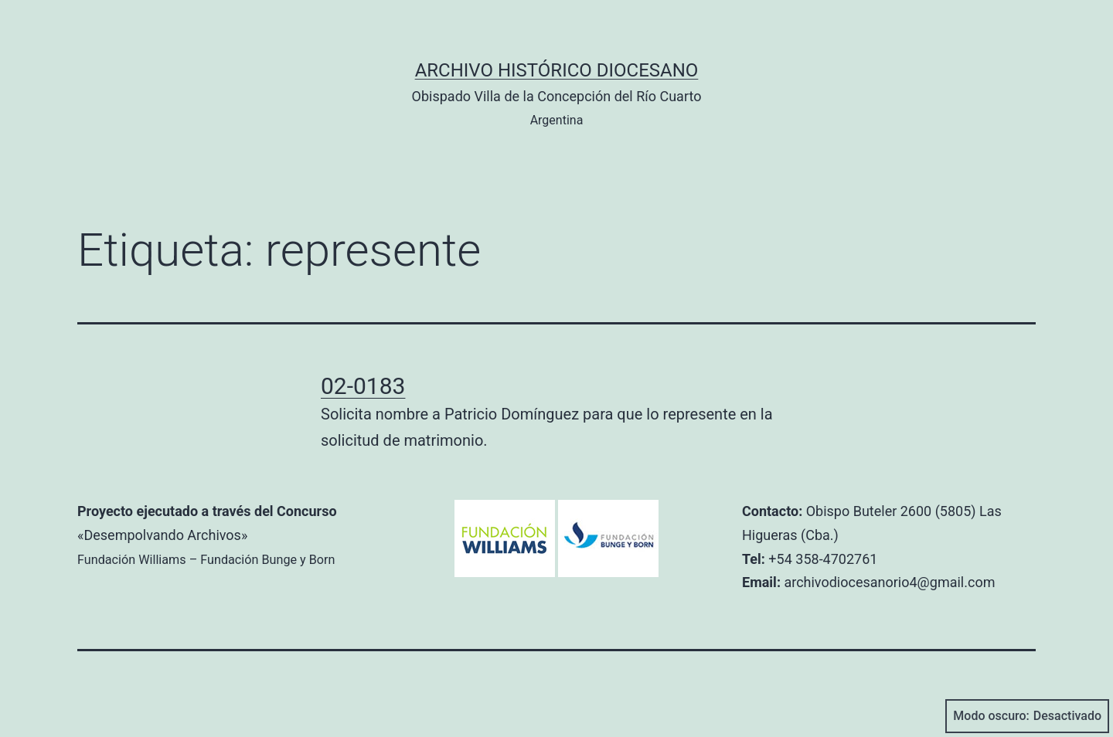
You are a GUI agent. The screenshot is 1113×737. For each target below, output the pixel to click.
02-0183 (363, 385)
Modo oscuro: (1027, 716)
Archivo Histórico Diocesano (557, 70)
